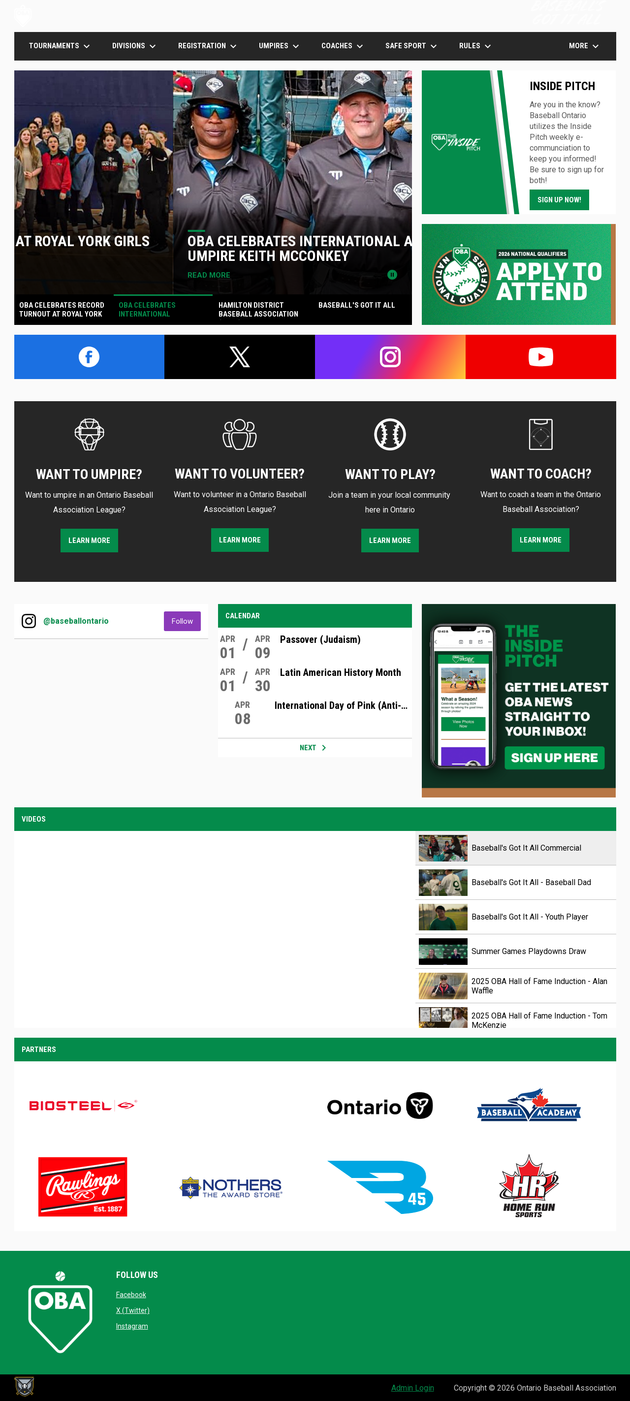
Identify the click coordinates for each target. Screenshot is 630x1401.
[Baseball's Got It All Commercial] (214, 929)
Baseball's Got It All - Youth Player (530, 917)
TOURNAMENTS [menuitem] (61, 46)
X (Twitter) (133, 1310)
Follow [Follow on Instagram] (186, 621)
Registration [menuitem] (208, 46)
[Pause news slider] (392, 275)
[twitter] (239, 357)
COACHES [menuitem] (343, 46)
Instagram (132, 1326)
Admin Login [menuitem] (412, 1388)
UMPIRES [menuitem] (280, 46)
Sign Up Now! (559, 199)
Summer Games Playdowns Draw (529, 951)
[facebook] (89, 357)
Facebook (131, 1295)
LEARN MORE (89, 540)
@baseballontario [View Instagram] (76, 621)
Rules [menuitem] (476, 46)
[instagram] (390, 357)
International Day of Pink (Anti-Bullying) (343, 705)
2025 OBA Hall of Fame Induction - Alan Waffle (539, 986)
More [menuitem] (585, 46)
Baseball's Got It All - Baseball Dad (531, 882)
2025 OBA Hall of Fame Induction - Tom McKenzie (539, 1020)
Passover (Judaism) (320, 639)
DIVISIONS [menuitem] (135, 46)
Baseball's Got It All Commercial (526, 848)
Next (315, 748)
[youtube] (541, 357)
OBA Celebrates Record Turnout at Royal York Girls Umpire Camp (209, 248)
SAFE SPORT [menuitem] (412, 46)
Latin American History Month (340, 672)
